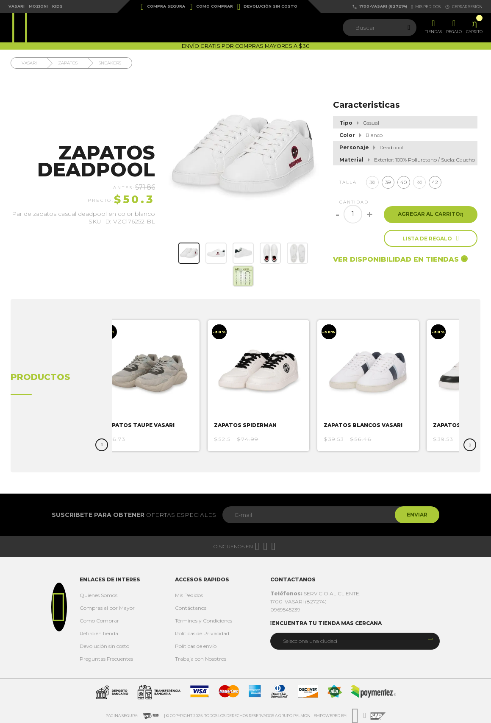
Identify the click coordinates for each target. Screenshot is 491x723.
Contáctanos (190, 608)
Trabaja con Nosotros (200, 659)
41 (419, 182)
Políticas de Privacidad (202, 633)
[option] (151, 385)
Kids (57, 6)
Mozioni (38, 6)
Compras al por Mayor (107, 608)
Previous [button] (101, 444)
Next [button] (469, 444)
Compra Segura (163, 6)
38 (372, 182)
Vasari (16, 6)
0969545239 (285, 609)
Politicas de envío (195, 646)
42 (435, 182)
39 (388, 182)
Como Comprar (211, 6)
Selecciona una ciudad (310, 641)
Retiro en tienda (99, 633)
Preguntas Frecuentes (106, 659)
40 (403, 182)
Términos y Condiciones (203, 620)
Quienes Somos (98, 595)
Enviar (416, 514)
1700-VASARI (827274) (379, 6)
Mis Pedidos (189, 595)
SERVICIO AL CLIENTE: (315, 593)
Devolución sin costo (267, 6)
